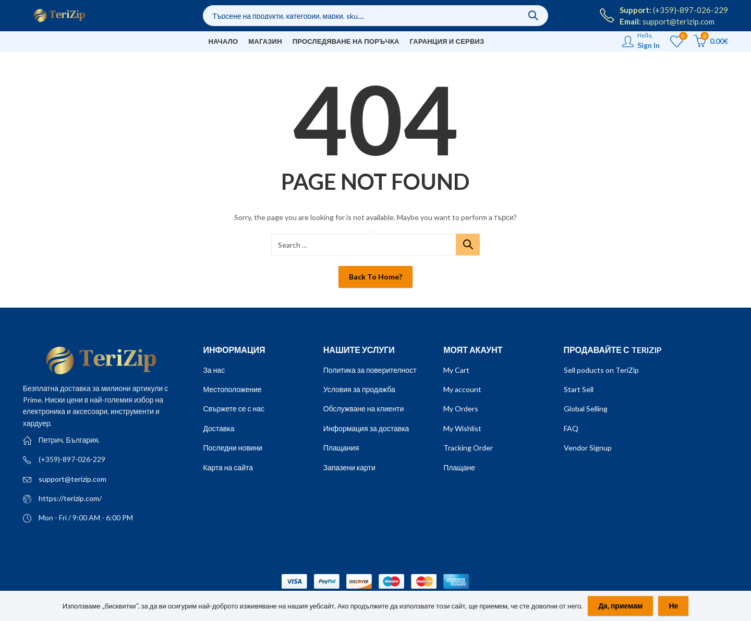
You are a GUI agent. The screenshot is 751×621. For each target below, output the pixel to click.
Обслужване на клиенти (363, 408)
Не (673, 605)
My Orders (460, 408)
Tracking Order (468, 447)
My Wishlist (462, 428)
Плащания (341, 447)
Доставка (218, 428)
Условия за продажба (359, 389)
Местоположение (232, 389)
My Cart (456, 370)
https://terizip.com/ (70, 498)
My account (462, 389)
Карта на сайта (228, 467)
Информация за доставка (366, 428)
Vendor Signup (588, 447)
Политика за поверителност (370, 370)
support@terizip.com (72, 478)
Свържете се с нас (233, 408)
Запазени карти (349, 467)
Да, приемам (620, 605)
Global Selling (586, 408)
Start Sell (578, 389)
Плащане (459, 467)
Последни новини (232, 447)
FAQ (571, 428)
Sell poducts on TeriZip (601, 370)
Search (533, 15)
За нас (214, 370)
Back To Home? (375, 276)
